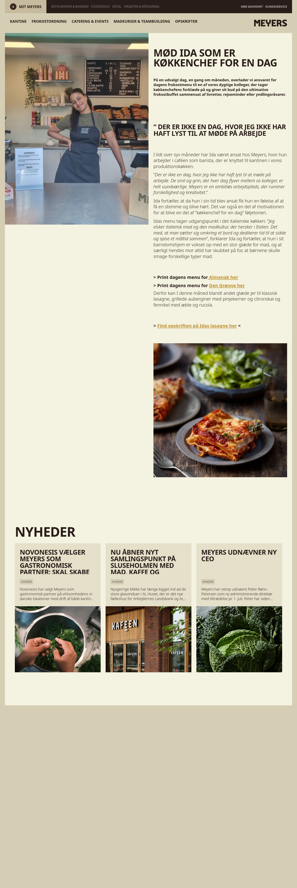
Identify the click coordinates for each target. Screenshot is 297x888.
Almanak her (223, 277)
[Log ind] (30, 6)
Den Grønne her (227, 285)
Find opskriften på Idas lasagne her (197, 325)
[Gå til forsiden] (230, 23)
